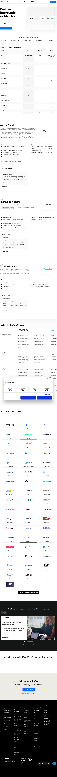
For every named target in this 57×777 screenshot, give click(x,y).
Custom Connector (37, 708)
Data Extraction (6, 708)
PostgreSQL (26, 726)
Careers (45, 712)
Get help (35, 749)
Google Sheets (16, 749)
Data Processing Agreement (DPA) (47, 721)
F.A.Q (35, 746)
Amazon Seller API (17, 730)
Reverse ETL (6, 712)
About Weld (46, 708)
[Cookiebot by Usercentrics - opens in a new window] (47, 378)
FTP (15, 750)
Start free (53, 1)
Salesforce (16, 727)
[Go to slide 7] (31, 641)
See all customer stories (28, 644)
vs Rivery (35, 740)
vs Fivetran (36, 733)
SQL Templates (36, 715)
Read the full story (6, 637)
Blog (35, 712)
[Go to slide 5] (29, 641)
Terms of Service (47, 716)
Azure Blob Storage (27, 729)
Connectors (9, 1)
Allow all (44, 397)
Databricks (26, 733)
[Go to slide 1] (24, 641)
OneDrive (16, 754)
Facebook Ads (16, 711)
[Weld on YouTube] (48, 763)
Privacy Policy (46, 718)
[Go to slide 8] (32, 641)
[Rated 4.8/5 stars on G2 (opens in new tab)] (28, 693)
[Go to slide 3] (27, 641)
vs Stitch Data (36, 736)
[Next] (5, 612)
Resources (26, 1)
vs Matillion (36, 738)
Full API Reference (7, 717)
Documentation (36, 710)
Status (35, 748)
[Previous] (2, 612)
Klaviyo (15, 723)
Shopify (15, 721)
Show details (47, 394)
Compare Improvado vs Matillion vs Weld (28, 592)
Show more (5, 182)
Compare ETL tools (37, 720)
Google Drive (16, 752)
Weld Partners (36, 725)
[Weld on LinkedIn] (42, 763)
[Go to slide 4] (28, 641)
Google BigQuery (27, 722)
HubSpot (15, 728)
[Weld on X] (39, 763)
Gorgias (15, 725)
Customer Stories (37, 723)
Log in (40, 1)
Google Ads (16, 709)
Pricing (21, 1)
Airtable (15, 741)
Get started (36, 727)
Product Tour (36, 721)
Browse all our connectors (6, 729)
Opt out (28, 397)
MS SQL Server (17, 739)
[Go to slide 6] (30, 641)
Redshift (25, 731)
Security (5, 715)
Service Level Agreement (46, 724)
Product (16, 1)
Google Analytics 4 (17, 716)
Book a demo (46, 1)
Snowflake (26, 724)
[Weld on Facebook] (45, 763)
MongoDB (16, 737)
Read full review (5, 186)
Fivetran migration (37, 728)
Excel (15, 747)
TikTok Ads (16, 713)
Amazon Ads (16, 714)
